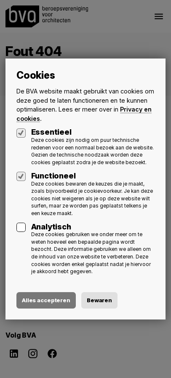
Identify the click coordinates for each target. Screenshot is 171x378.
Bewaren (99, 300)
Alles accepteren (46, 300)
